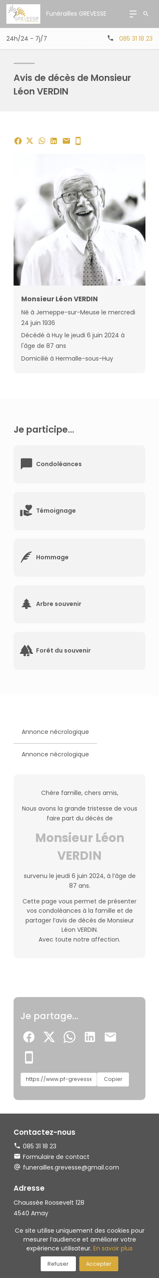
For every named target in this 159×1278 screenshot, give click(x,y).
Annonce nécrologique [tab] (55, 732)
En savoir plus (113, 1248)
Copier (113, 1079)
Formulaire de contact (51, 1157)
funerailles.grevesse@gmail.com (71, 1167)
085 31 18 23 (136, 38)
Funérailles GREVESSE (76, 13)
